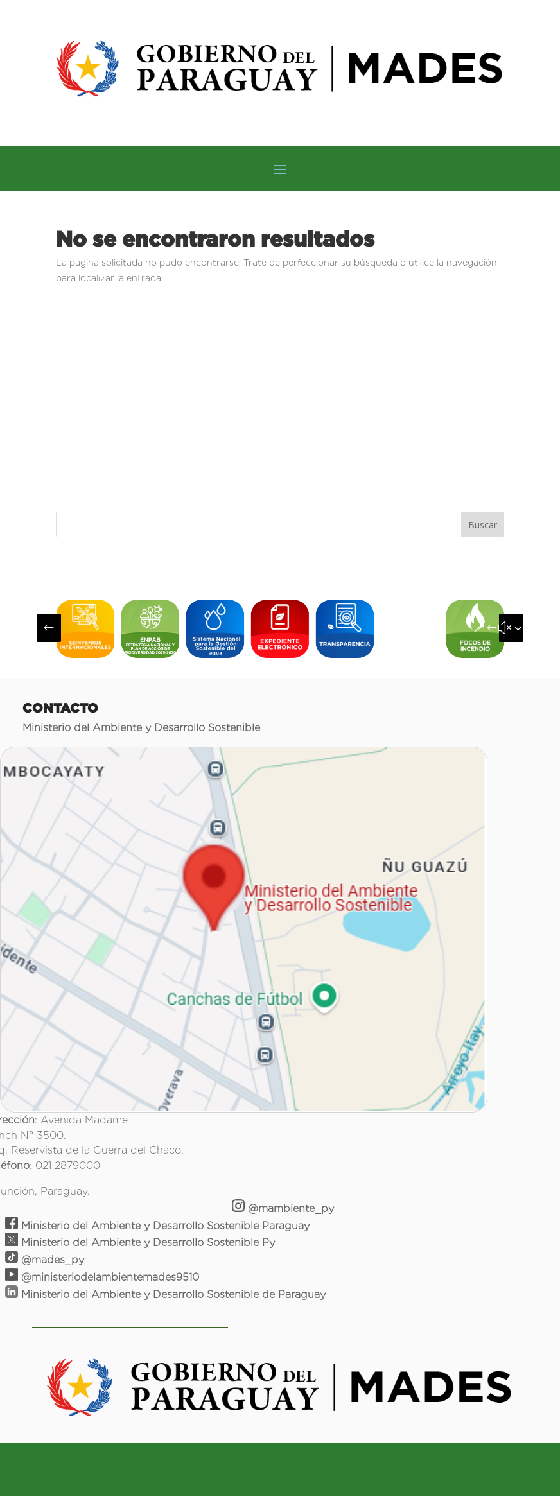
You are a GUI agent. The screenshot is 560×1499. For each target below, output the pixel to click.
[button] (49, 628)
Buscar (482, 525)
